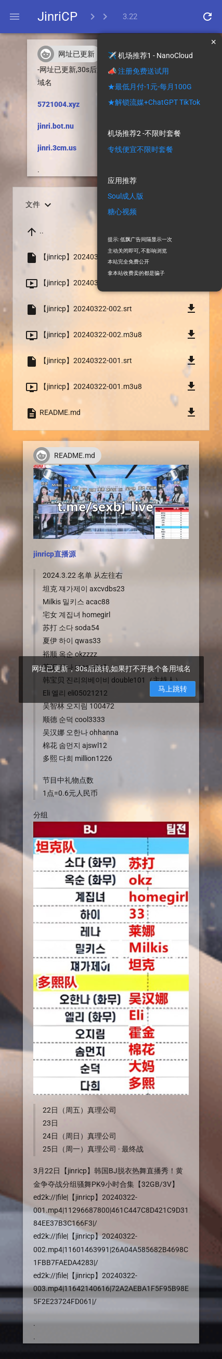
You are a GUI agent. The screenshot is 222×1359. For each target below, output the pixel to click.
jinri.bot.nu (55, 126)
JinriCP (57, 16)
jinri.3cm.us (56, 148)
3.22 (130, 16)
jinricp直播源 (54, 554)
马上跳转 (172, 689)
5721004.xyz (58, 104)
